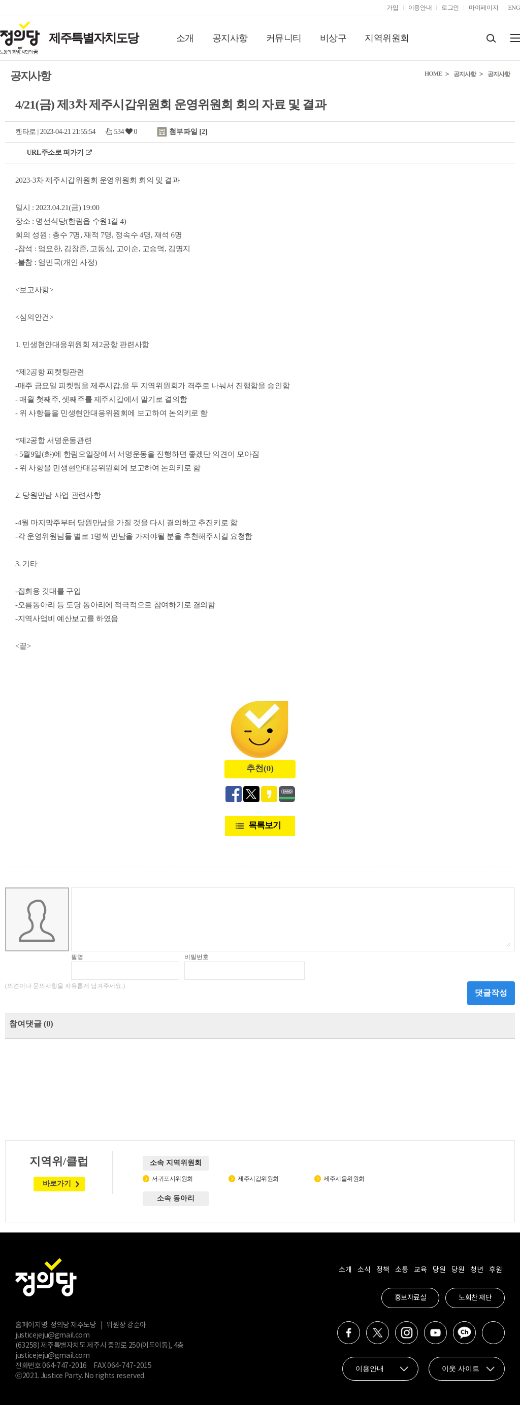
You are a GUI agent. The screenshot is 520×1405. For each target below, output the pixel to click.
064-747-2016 (64, 1366)
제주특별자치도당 (93, 38)
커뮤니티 (284, 38)
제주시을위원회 (344, 1178)
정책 (382, 1270)
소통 (401, 1270)
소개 (185, 38)
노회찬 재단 (475, 1298)
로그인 (450, 7)
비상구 (333, 38)
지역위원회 (387, 38)
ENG (514, 7)
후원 (495, 1270)
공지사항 (230, 38)
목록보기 (264, 825)
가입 (392, 7)
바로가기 (57, 1183)
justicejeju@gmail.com (52, 1335)
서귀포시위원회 (172, 1178)
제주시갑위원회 (258, 1178)
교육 (420, 1270)
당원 (439, 1270)
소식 (364, 1270)
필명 (77, 957)
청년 (476, 1270)
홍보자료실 (411, 1298)
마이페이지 (483, 7)
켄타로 (25, 131)
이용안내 (420, 7)
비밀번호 (196, 957)
